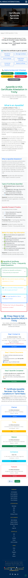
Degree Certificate (14, 522)
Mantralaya (14, 506)
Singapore (14, 552)
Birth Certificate (7, 58)
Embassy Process (13, 514)
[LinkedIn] (15, 574)
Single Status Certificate (20, 59)
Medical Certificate (20, 63)
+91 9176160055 (21, 73)
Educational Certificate (7, 54)
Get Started (14, 346)
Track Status (14, 381)
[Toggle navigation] (26, 1)
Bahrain (14, 556)
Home (2, 33)
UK (14, 536)
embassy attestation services (14, 148)
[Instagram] (12, 574)
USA (14, 534)
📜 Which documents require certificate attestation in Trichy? (13, 280)
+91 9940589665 (21, 76)
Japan (14, 554)
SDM (14, 508)
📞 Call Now (14, 416)
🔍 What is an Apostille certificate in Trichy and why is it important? (11, 271)
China (14, 548)
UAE (14, 550)
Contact (17, 481)
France (14, 540)
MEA (14, 510)
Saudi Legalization (14, 494)
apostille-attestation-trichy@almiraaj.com (15, 343)
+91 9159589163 (7, 76)
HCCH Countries (14, 542)
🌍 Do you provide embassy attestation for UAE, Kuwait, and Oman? (12, 289)
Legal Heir (14, 528)
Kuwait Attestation (14, 496)
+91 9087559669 (14, 79)
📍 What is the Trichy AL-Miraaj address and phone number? (12, 306)
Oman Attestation (14, 500)
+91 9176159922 (7, 73)
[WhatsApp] (17, 574)
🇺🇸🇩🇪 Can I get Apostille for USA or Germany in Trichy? (11, 297)
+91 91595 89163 (15, 342)
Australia (14, 538)
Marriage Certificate (21, 54)
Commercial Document (7, 64)
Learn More (14, 365)
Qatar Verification (14, 498)
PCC (14, 526)
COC (14, 512)
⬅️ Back (11, 481)
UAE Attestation (14, 492)
